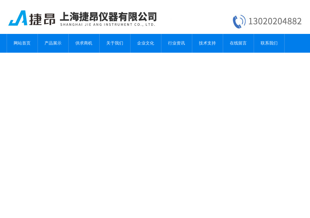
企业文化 (145, 43)
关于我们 (114, 43)
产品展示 (53, 43)
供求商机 (83, 43)
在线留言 (238, 43)
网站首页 (22, 43)
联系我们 (269, 43)
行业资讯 (176, 43)
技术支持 (207, 43)
